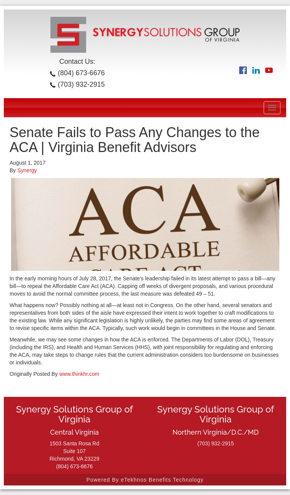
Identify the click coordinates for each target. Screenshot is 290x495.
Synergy (27, 170)
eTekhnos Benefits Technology (162, 480)
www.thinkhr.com (79, 374)
